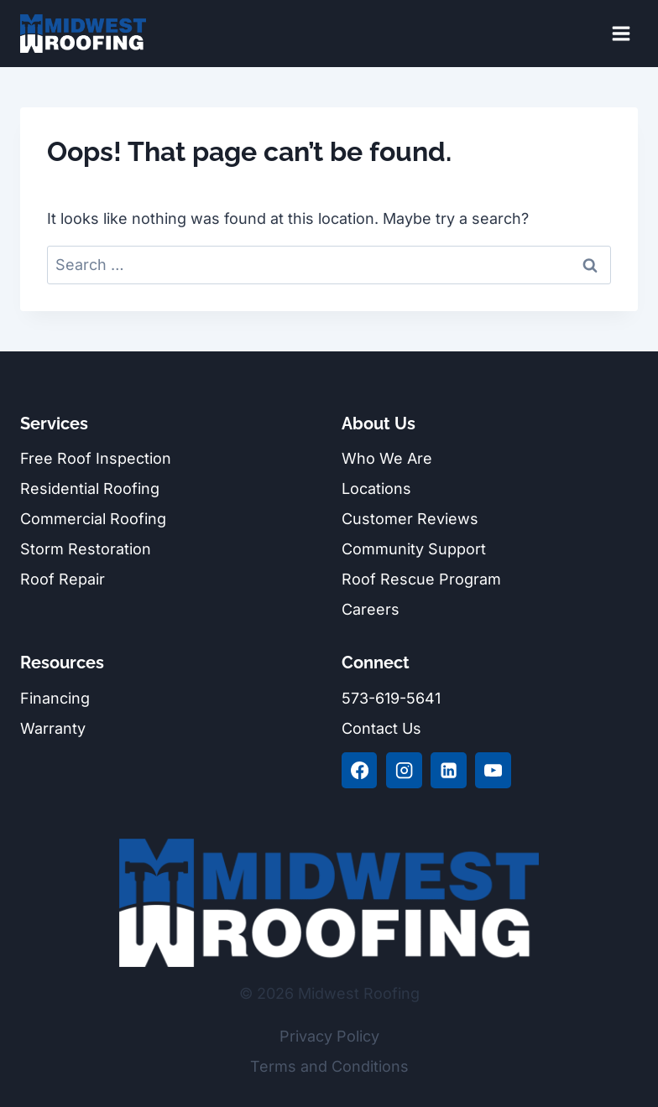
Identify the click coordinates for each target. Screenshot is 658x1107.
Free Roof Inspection (95, 458)
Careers (371, 609)
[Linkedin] (448, 769)
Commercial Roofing (93, 519)
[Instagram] (403, 769)
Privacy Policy (329, 1036)
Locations (376, 488)
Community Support (414, 549)
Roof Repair (62, 579)
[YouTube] (492, 769)
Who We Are (387, 458)
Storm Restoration (85, 549)
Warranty (53, 728)
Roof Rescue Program (421, 579)
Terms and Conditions (329, 1066)
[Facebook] (359, 769)
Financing (55, 698)
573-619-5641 (391, 698)
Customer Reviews (410, 519)
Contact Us (381, 728)
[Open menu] (620, 33)
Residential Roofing (89, 488)
